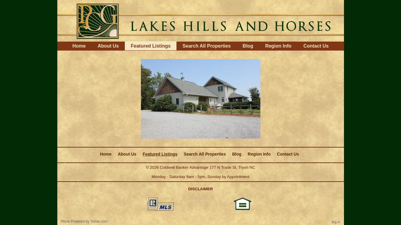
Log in (336, 222)
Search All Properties (206, 45)
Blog (248, 45)
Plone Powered (73, 221)
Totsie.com (98, 221)
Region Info (278, 45)
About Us (108, 45)
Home (78, 45)
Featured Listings (150, 45)
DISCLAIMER (200, 189)
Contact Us (315, 45)
